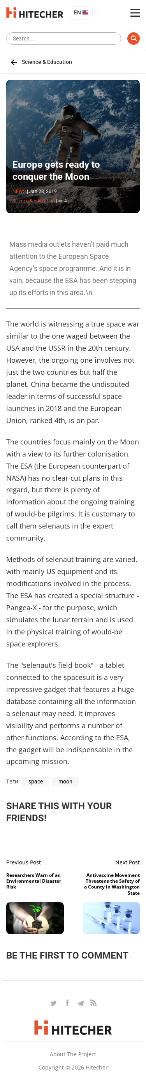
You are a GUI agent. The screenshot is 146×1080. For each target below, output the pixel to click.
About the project (73, 1054)
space (35, 781)
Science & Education (47, 62)
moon (65, 781)
